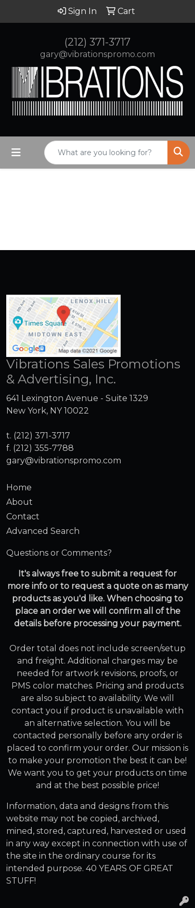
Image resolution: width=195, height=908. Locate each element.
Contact (23, 516)
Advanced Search (43, 531)
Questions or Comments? (59, 553)
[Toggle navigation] (16, 152)
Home (19, 487)
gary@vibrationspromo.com (97, 54)
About (19, 502)
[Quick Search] (106, 152)
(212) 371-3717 (97, 42)
